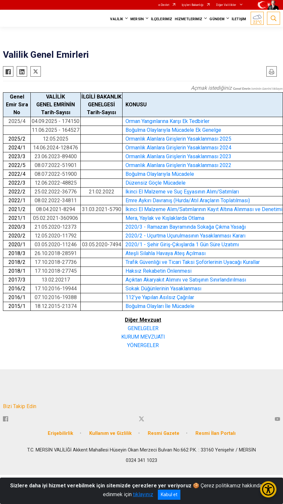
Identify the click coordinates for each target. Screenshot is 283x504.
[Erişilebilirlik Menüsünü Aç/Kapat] (268, 489)
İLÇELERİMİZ (161, 19)
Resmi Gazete (163, 433)
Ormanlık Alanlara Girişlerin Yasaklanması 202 (176, 139)
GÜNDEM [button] (217, 19)
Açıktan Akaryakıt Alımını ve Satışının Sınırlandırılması (185, 280)
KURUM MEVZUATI (143, 337)
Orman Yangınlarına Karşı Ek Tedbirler (167, 121)
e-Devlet (163, 5)
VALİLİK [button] (116, 19)
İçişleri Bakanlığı (193, 5)
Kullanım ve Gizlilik (110, 433)
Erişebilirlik (60, 433)
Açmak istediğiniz (237, 88)
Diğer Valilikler (226, 5)
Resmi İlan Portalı (215, 433)
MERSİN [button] (137, 19)
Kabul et (169, 494)
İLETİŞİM (239, 19)
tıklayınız (143, 494)
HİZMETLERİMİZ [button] (188, 19)
